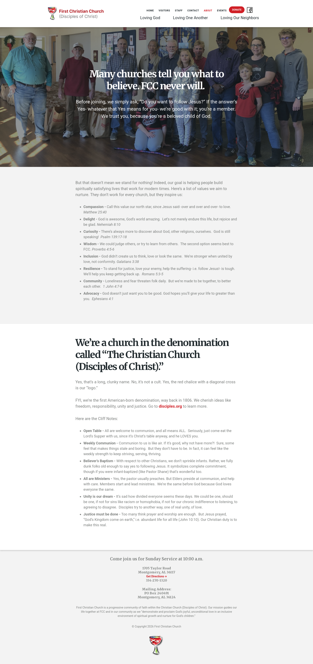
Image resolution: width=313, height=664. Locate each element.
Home (150, 10)
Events (222, 10)
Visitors (164, 10)
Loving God (150, 17)
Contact (193, 10)
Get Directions (156, 576)
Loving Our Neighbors (240, 17)
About (208, 10)
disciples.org (170, 406)
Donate (236, 9)
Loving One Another (190, 17)
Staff (178, 10)
